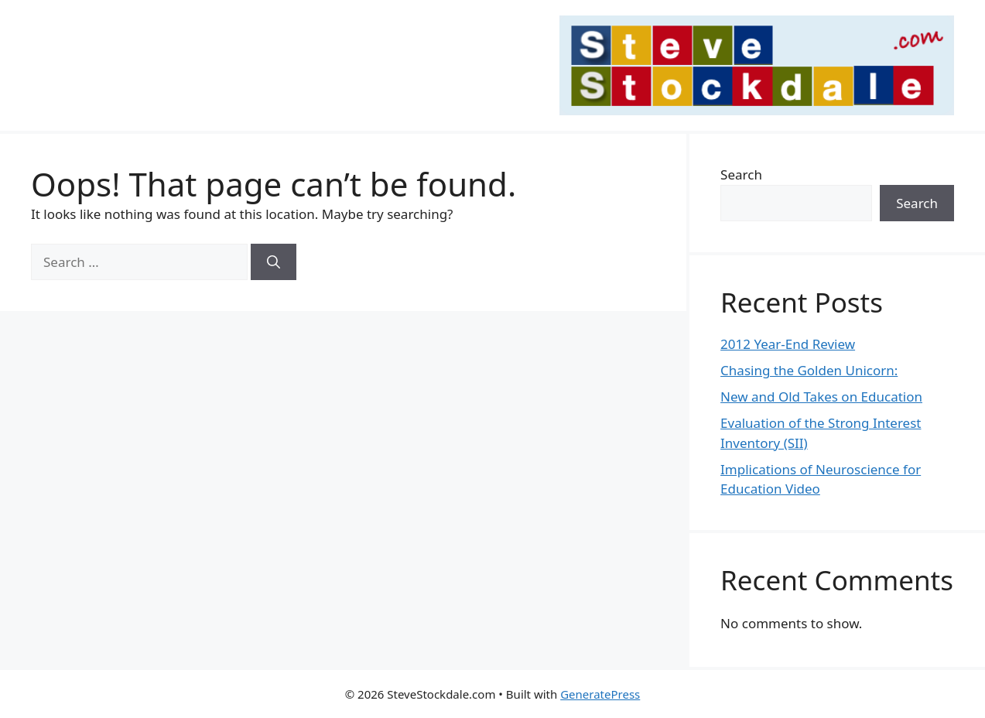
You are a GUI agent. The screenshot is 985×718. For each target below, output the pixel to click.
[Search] (273, 262)
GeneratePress (600, 694)
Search (741, 174)
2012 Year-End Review (787, 344)
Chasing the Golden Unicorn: (809, 370)
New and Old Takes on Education (821, 396)
